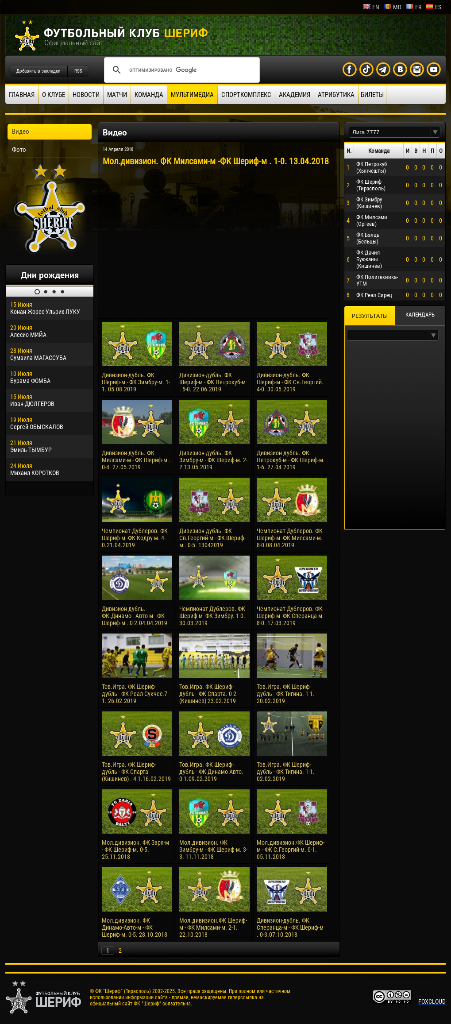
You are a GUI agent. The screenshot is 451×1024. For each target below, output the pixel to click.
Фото (19, 150)
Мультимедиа (192, 95)
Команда (149, 95)
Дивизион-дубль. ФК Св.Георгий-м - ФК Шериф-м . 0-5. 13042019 (212, 538)
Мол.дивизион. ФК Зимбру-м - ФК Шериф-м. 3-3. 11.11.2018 (213, 849)
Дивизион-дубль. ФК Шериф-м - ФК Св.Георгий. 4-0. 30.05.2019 (290, 382)
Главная (22, 95)
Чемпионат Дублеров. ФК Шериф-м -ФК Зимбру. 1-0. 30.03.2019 (212, 615)
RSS (78, 71)
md (392, 7)
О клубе (53, 95)
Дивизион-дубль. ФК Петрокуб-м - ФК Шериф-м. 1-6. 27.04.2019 (291, 460)
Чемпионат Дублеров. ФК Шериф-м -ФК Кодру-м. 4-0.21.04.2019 (135, 538)
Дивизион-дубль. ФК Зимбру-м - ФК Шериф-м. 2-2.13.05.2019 (213, 460)
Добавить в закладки (38, 71)
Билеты (372, 95)
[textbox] (390, 132)
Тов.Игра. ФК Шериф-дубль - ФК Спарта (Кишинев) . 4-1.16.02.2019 (136, 771)
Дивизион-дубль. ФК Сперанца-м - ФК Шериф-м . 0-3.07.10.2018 (290, 927)
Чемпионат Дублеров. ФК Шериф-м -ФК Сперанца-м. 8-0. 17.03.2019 (290, 615)
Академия (294, 95)
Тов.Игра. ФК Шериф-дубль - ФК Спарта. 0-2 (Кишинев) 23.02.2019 (207, 693)
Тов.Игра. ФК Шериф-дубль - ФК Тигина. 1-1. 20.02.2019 (286, 693)
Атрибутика (336, 95)
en (371, 7)
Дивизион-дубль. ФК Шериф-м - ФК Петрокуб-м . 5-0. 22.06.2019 (212, 382)
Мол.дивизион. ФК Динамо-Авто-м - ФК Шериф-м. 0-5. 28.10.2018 (134, 927)
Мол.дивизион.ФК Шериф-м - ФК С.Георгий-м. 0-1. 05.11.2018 (290, 849)
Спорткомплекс (246, 95)
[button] (435, 132)
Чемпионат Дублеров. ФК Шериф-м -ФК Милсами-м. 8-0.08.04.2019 (290, 538)
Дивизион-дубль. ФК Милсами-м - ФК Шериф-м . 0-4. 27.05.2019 (136, 460)
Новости (86, 95)
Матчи (117, 95)
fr (413, 7)
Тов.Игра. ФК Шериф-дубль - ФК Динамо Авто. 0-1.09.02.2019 (211, 771)
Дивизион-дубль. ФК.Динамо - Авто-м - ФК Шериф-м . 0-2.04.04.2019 (134, 615)
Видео (20, 131)
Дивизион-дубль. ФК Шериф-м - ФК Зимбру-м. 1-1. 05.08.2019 (136, 382)
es (433, 7)
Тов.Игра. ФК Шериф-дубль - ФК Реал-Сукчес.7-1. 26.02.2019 (135, 693)
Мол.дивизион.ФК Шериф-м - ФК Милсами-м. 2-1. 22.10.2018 (213, 927)
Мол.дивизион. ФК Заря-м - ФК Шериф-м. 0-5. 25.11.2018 (135, 849)
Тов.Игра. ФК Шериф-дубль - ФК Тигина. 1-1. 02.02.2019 (286, 771)
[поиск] (180, 70)
